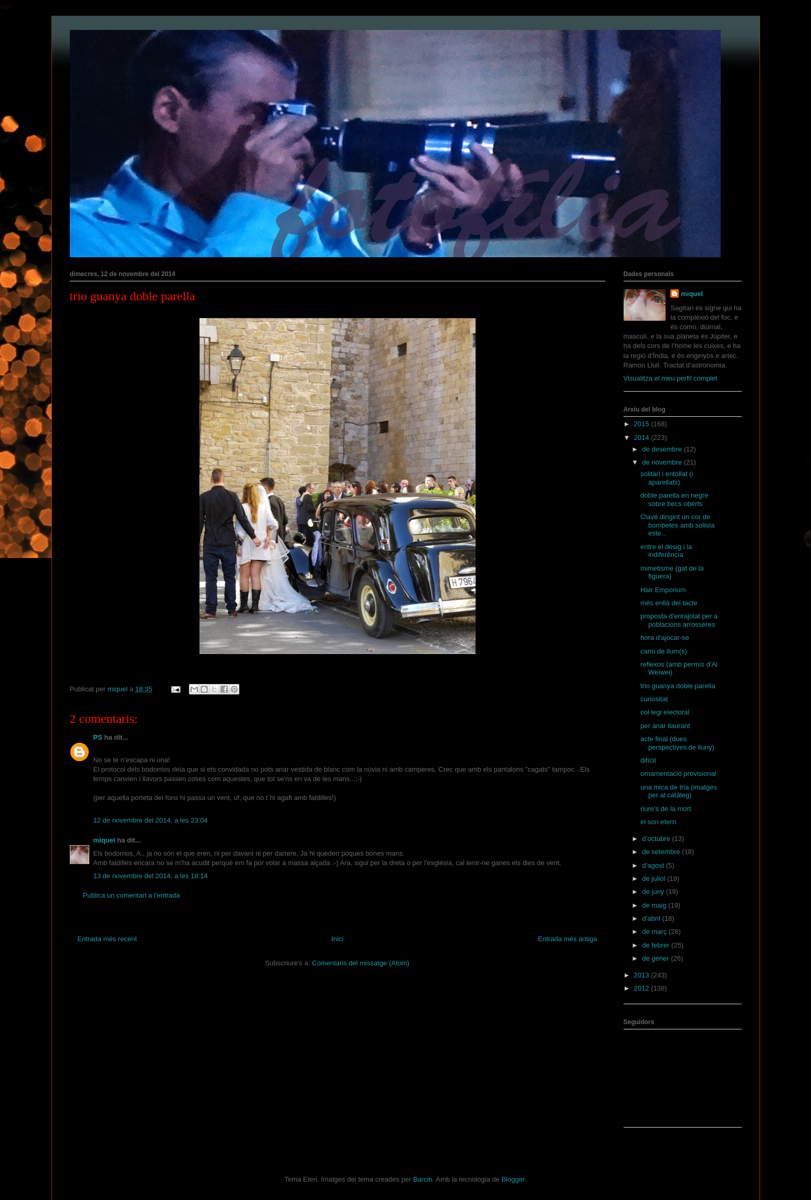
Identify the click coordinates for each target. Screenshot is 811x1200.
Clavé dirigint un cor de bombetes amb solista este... (677, 525)
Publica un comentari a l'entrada (131, 895)
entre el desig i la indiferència (666, 551)
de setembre (662, 852)
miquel (104, 840)
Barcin (423, 1179)
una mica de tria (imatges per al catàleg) (678, 791)
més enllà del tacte (668, 603)
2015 (642, 424)
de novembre (663, 462)
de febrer (656, 945)
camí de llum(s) (663, 651)
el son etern (658, 822)
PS (97, 737)
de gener (656, 958)
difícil (648, 760)
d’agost (654, 865)
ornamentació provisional (678, 773)
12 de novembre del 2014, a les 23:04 (150, 820)
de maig (655, 905)
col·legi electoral (664, 712)
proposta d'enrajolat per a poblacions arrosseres (679, 620)
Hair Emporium (663, 590)
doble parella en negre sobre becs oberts (674, 499)
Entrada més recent (107, 939)
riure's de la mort (665, 809)
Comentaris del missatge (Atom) (360, 963)
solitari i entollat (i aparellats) (666, 478)
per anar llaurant (665, 726)
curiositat (654, 699)
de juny (654, 892)
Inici (337, 939)
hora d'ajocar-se (664, 637)
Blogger (512, 1179)
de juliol (654, 878)
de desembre (663, 449)
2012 (642, 988)
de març (655, 931)
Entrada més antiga (567, 939)
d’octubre (657, 839)
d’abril (652, 918)
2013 (642, 975)
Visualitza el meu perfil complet (671, 378)
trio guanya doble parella (677, 686)
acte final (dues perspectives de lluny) (677, 743)
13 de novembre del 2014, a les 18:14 (150, 876)
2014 (642, 437)
